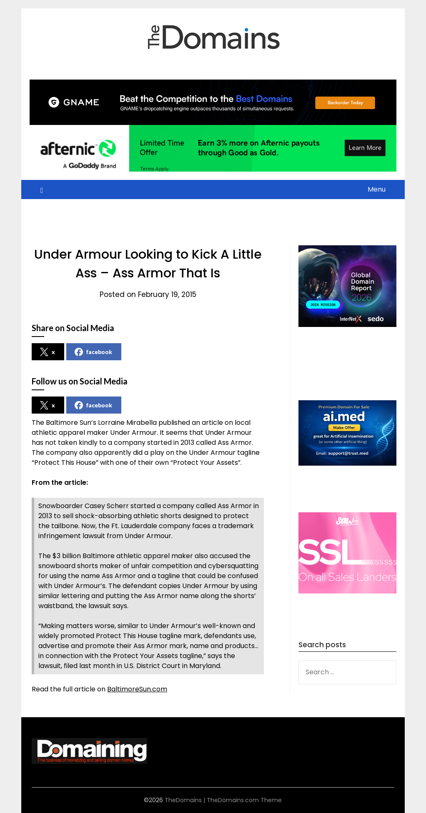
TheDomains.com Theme (244, 800)
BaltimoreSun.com (137, 689)
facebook (93, 352)
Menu (377, 189)
